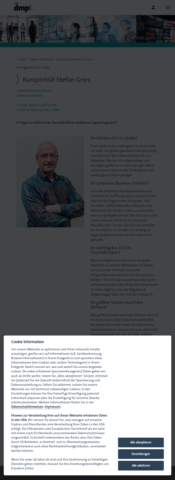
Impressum (52, 407)
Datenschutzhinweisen (27, 407)
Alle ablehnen (141, 465)
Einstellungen (141, 454)
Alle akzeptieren (141, 442)
